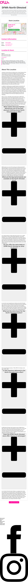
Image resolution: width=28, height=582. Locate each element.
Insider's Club (2, 523)
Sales (1, 520)
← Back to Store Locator (14, 502)
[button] (14, 32)
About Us (1, 519)
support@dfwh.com (8, 43)
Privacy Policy (2, 524)
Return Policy (2, 521)
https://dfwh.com (8, 45)
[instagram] (14, 581)
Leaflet (17, 34)
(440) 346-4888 (8, 42)
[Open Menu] (27, 2)
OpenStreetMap (21, 34)
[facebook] (14, 553)
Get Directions (3, 57)
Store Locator (2, 518)
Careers (1, 522)
